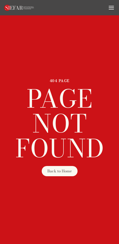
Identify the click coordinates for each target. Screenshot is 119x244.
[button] (111, 7)
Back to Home (59, 171)
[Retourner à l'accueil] (19, 7)
